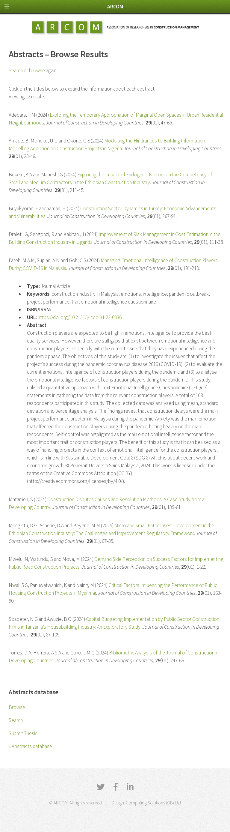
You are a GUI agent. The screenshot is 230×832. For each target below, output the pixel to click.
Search (16, 720)
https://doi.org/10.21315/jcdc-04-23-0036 (80, 317)
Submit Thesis (23, 733)
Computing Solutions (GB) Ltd (153, 803)
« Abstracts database (30, 746)
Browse (17, 707)
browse (37, 70)
